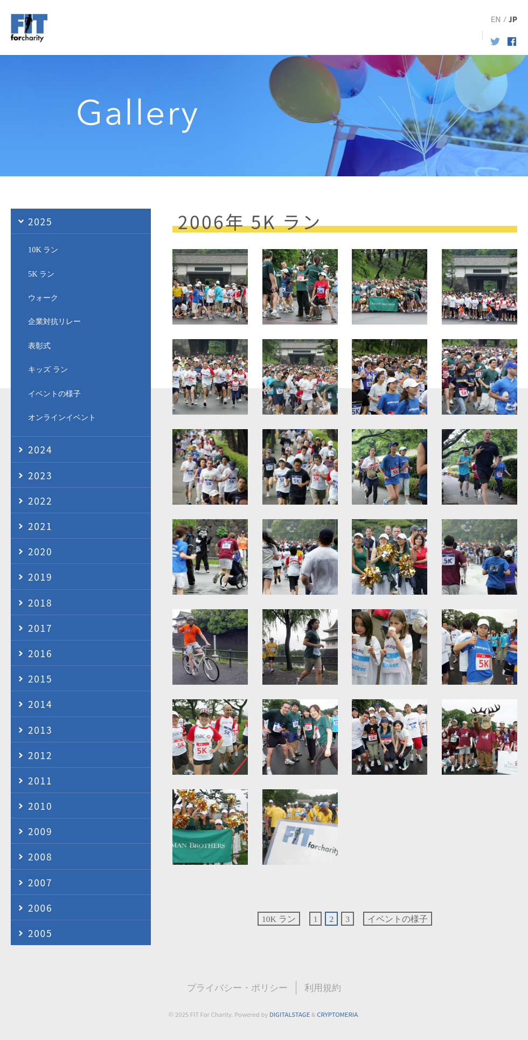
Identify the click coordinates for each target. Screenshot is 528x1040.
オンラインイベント (62, 417)
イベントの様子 (397, 919)
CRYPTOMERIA (337, 1014)
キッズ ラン (48, 369)
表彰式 (39, 345)
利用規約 (322, 987)
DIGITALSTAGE (289, 1014)
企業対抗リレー (54, 321)
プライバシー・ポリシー (237, 987)
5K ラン (41, 274)
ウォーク (43, 297)
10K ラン (279, 919)
